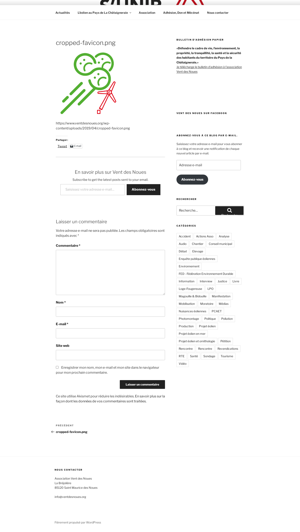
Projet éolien (207, 326)
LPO (211, 288)
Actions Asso (204, 236)
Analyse (224, 236)
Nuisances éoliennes (192, 311)
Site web (62, 346)
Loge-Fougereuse (190, 288)
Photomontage (189, 318)
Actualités (62, 12)
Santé (194, 356)
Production (186, 326)
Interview (206, 281)
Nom (61, 302)
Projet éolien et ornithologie (197, 341)
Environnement (189, 266)
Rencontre (186, 348)
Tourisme (227, 356)
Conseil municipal (220, 244)
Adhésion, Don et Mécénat (181, 12)
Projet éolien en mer (192, 333)
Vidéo (182, 363)
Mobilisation (187, 303)
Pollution (227, 318)
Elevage (197, 251)
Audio (182, 244)
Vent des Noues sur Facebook (201, 113)
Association (147, 12)
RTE (182, 356)
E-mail (62, 324)
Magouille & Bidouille (192, 296)
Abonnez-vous (143, 189)
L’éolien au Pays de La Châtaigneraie (105, 12)
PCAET (217, 311)
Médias (224, 303)
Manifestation (221, 296)
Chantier (197, 244)
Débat (183, 251)
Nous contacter (218, 12)
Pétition (225, 341)
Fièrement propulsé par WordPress (78, 522)
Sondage (209, 356)
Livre (235, 281)
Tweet (62, 146)
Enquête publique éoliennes (197, 258)
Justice (222, 281)
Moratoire (206, 303)
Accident (185, 236)
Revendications (228, 348)
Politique (210, 318)
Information (186, 281)
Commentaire (68, 246)
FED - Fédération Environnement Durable (206, 273)
